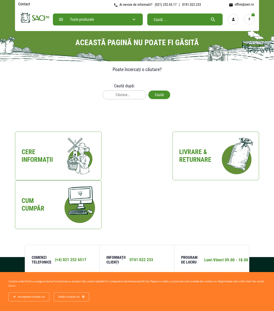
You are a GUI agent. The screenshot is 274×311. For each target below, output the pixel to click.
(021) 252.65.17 (166, 5)
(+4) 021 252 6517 (70, 211)
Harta (54, 262)
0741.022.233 (191, 5)
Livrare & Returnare (140, 249)
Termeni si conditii (183, 249)
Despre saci (220, 249)
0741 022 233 (141, 211)
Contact (24, 4)
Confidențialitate (181, 241)
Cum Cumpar (136, 241)
